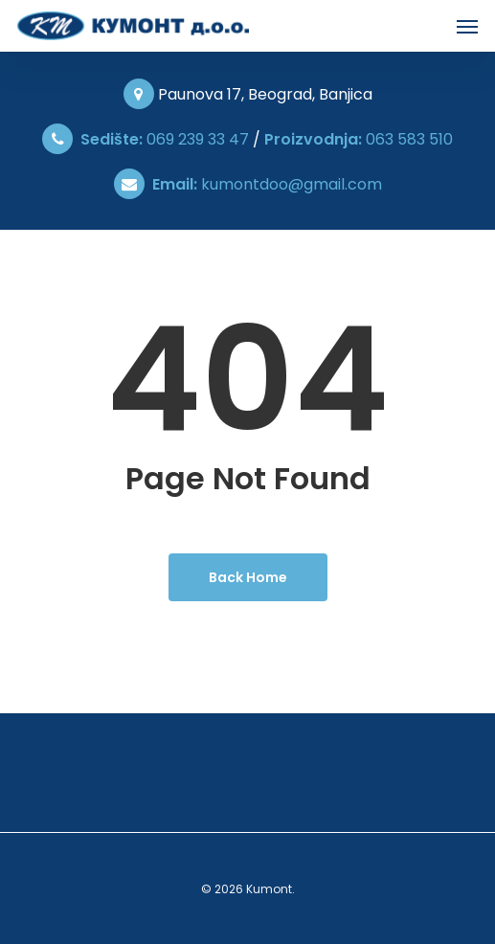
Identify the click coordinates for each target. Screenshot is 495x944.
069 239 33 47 (164, 139)
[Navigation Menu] (467, 25)
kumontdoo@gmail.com (263, 184)
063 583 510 (358, 139)
